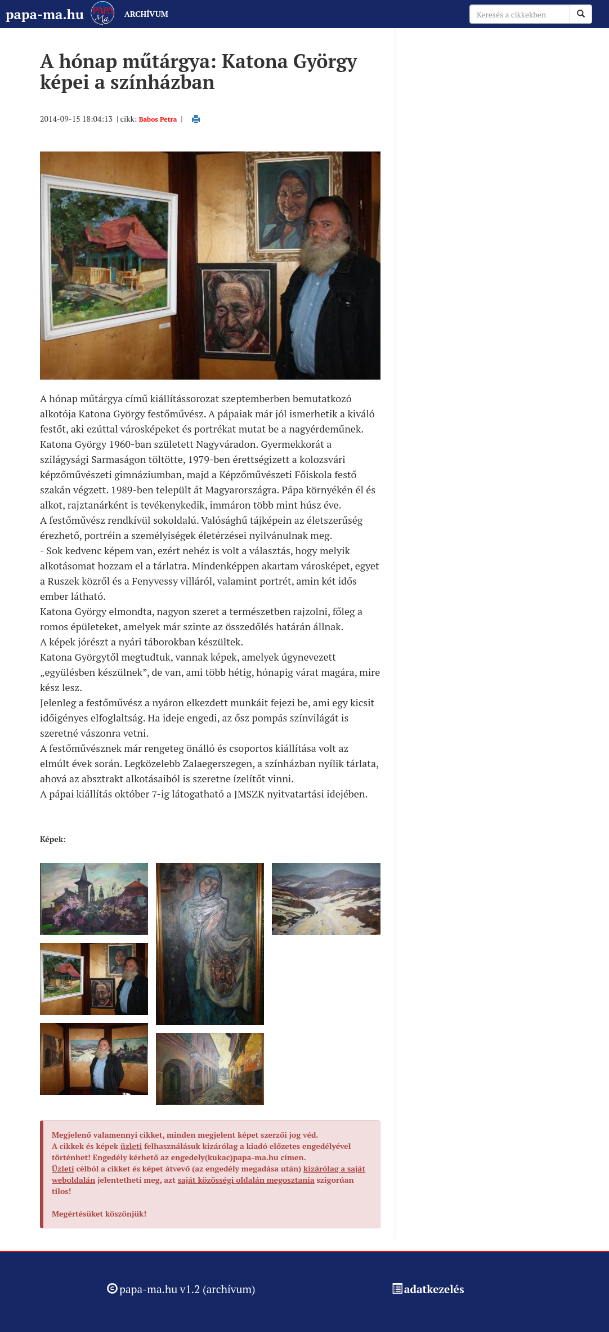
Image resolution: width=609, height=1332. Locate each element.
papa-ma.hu (45, 14)
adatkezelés (434, 1289)
